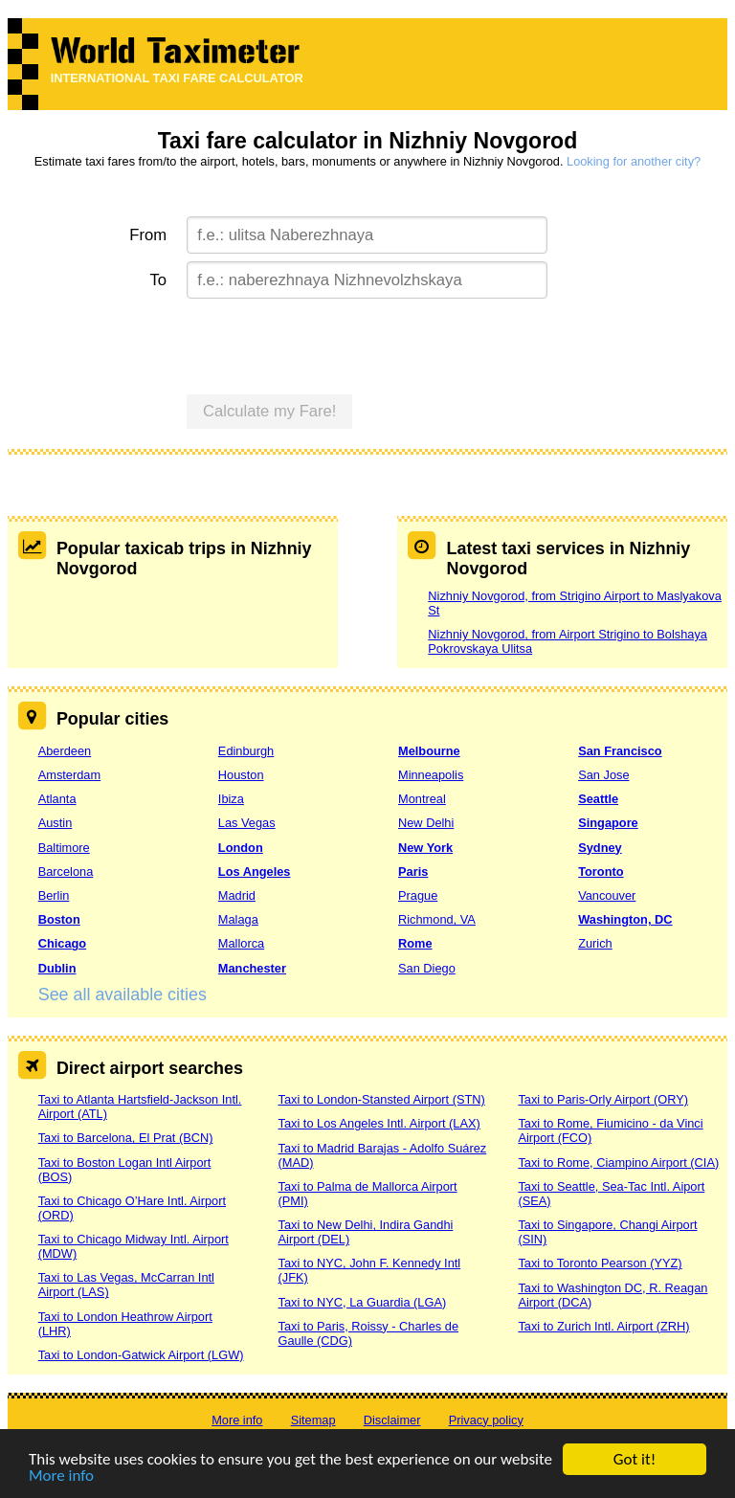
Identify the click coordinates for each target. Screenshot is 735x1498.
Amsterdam (69, 775)
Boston (59, 919)
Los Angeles (254, 871)
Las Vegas (247, 823)
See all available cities (122, 994)
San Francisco (619, 751)
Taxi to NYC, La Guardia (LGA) (362, 1302)
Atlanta (57, 799)
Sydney (600, 847)
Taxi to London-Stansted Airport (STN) (381, 1099)
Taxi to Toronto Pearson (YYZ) (599, 1263)
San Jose (603, 775)
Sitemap (313, 1420)
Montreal (422, 799)
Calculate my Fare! (270, 411)
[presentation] (332, 343)
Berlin (54, 895)
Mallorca (241, 943)
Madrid (237, 895)
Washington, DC (625, 919)
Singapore (608, 823)
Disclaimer (392, 1420)
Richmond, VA (437, 919)
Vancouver (606, 895)
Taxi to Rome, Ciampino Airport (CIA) (618, 1162)
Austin (55, 823)
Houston (241, 775)
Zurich (595, 943)
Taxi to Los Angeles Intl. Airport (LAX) (379, 1123)
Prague (417, 895)
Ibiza (231, 799)
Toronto (600, 871)
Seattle (598, 799)
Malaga (238, 919)
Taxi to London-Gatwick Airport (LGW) (141, 1355)
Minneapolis (430, 775)
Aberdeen (65, 751)
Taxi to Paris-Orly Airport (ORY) (603, 1099)
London (240, 847)
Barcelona (66, 871)
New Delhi (426, 823)
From (148, 235)
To (158, 280)
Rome (415, 943)
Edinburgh (246, 751)
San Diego (427, 968)
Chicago (62, 943)
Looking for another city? (634, 161)
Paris (413, 871)
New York (425, 847)
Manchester (252, 968)
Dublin (57, 968)
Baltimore (64, 847)
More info (61, 1477)
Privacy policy (486, 1420)
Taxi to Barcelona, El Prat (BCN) (125, 1137)
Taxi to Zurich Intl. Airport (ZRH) (603, 1326)
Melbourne (429, 751)
